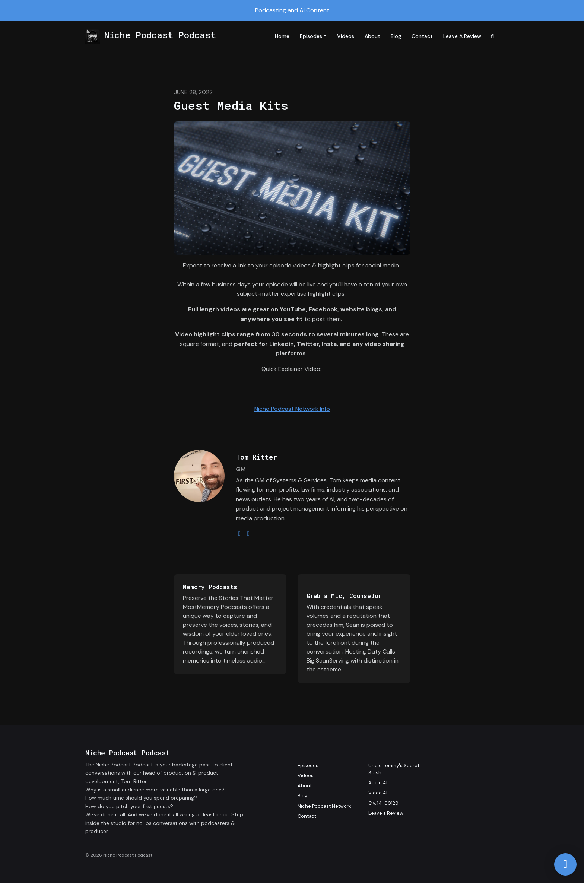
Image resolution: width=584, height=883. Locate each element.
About (372, 36)
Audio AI (377, 782)
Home (282, 36)
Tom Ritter (256, 456)
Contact (422, 36)
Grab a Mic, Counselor (344, 596)
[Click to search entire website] (492, 36)
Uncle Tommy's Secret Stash (393, 769)
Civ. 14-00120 (383, 803)
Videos (345, 36)
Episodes (311, 36)
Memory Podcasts (210, 587)
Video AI (377, 793)
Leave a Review (462, 36)
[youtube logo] (248, 533)
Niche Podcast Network (324, 806)
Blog (396, 36)
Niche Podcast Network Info (292, 409)
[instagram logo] (239, 533)
